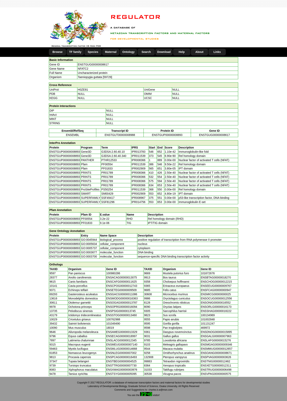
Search (146, 51)
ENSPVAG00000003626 (216, 357)
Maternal (111, 51)
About (199, 51)
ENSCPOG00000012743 (121, 285)
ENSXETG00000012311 (216, 365)
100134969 (208, 315)
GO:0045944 (89, 239)
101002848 (208, 319)
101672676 (208, 273)
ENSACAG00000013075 (121, 277)
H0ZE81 (83, 89)
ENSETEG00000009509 (121, 290)
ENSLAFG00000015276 (216, 340)
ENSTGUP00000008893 (167, 135)
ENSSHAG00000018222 (216, 311)
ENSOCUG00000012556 (216, 298)
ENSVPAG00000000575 (216, 373)
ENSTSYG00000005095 (121, 373)
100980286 (113, 273)
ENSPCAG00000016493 (121, 357)
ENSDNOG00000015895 (216, 332)
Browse (57, 51)
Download (164, 51)
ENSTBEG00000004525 (121, 361)
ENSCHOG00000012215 (216, 281)
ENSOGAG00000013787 (121, 302)
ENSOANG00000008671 (216, 352)
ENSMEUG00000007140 (121, 344)
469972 (205, 327)
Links (217, 51)
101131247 (208, 323)
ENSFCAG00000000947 (216, 290)
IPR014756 (138, 202)
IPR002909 (138, 168)
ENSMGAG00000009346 (216, 344)
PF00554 (86, 218)
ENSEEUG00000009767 (216, 285)
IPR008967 (138, 197)
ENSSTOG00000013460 (121, 315)
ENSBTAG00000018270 (216, 277)
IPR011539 (138, 155)
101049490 (113, 323)
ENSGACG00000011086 (121, 294)
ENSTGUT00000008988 (120, 135)
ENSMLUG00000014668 (121, 348)
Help (182, 51)
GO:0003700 (89, 256)
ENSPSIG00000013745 (121, 311)
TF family (75, 51)
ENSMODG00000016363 (122, 298)
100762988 (113, 319)
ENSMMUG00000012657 (216, 348)
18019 (110, 327)
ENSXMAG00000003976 (121, 369)
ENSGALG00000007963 (216, 336)
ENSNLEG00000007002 (121, 352)
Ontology (128, 51)
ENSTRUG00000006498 (216, 369)
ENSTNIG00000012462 (215, 361)
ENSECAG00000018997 (121, 336)
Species (93, 51)
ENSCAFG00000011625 (121, 281)
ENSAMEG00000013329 (121, 332)
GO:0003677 (89, 252)
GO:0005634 (89, 244)
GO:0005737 (89, 248)
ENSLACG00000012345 (121, 340)
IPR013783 (138, 151)
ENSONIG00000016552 (216, 302)
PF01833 (86, 223)
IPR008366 (138, 160)
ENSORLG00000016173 (216, 306)
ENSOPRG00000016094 (121, 306)
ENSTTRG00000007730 (121, 365)
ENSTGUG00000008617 (93, 64)
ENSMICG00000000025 (216, 294)
